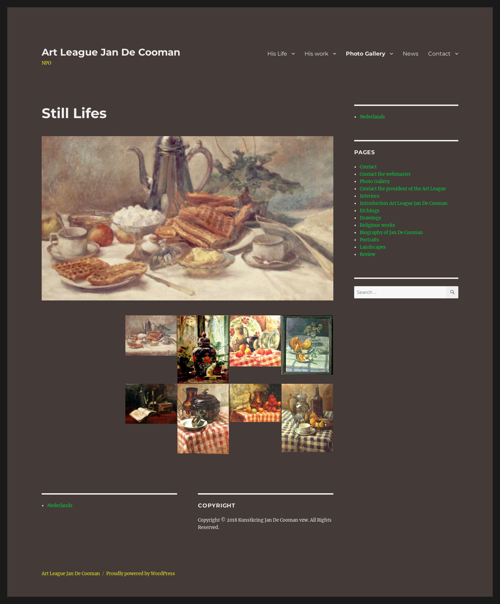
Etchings (370, 211)
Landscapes (373, 247)
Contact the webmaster (385, 174)
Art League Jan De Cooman (111, 52)
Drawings (370, 218)
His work (316, 53)
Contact (439, 53)
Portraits (369, 240)
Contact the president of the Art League (403, 189)
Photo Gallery (365, 53)
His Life (277, 53)
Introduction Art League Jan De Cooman (404, 203)
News (410, 53)
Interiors (370, 196)
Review (367, 254)
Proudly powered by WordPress (140, 574)
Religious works (377, 225)
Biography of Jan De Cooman (391, 232)
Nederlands (60, 505)
